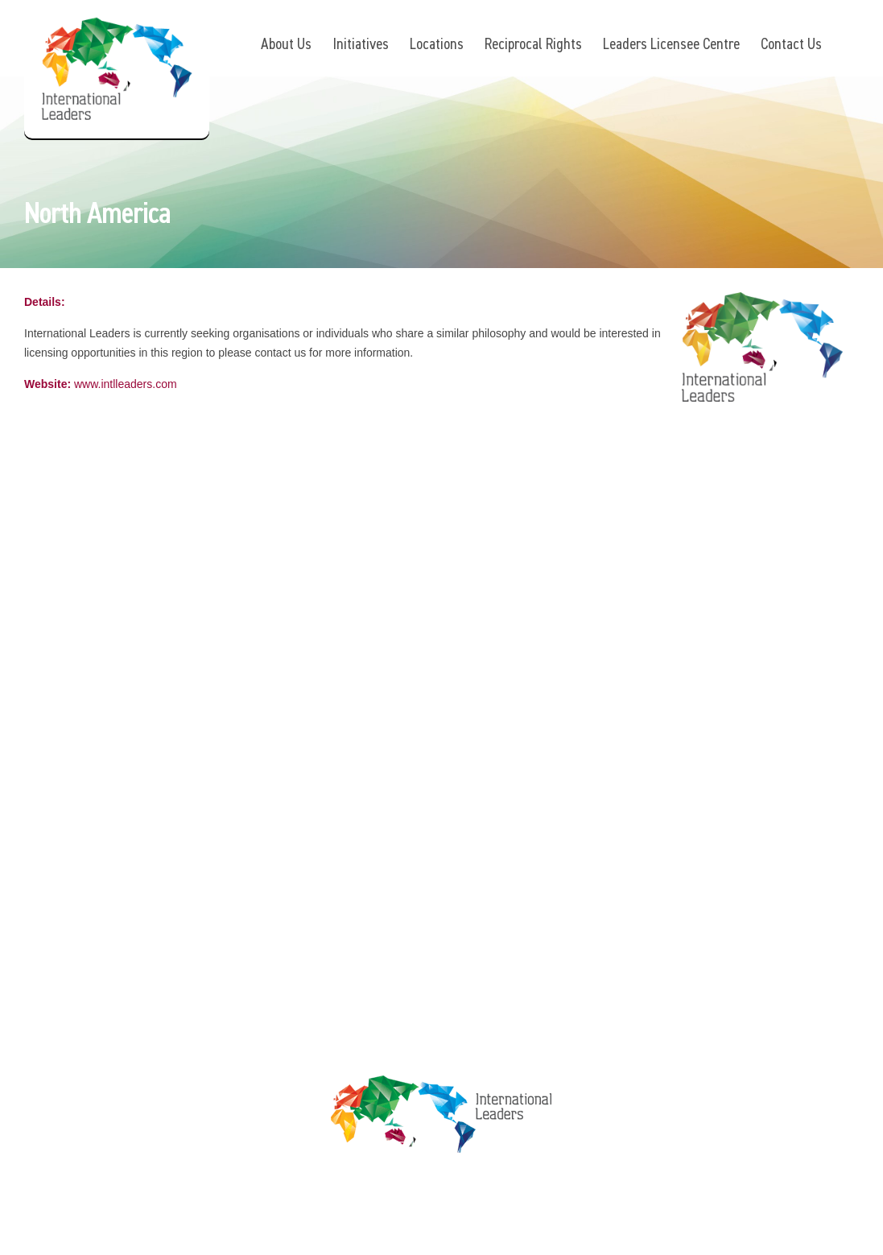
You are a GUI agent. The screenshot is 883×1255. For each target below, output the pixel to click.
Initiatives (360, 43)
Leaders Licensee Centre (671, 43)
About (414, 555)
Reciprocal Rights (533, 43)
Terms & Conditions (665, 616)
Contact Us (791, 43)
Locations (437, 43)
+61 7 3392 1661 (129, 571)
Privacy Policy (649, 586)
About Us (286, 43)
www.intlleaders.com (125, 385)
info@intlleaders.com (144, 594)
